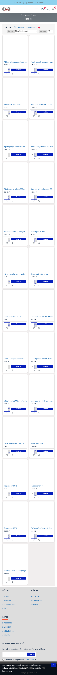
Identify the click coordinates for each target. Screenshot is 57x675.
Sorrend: (10, 31)
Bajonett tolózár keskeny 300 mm (42, 189)
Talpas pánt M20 (10, 528)
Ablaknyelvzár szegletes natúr (42, 62)
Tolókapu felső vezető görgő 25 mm (42, 528)
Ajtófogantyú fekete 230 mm (42, 147)
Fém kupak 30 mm (38, 232)
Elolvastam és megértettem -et (19, 660)
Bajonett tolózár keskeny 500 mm (15, 232)
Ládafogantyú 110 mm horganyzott (42, 401)
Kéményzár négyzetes (39, 274)
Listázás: (43, 31)
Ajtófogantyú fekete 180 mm (42, 104)
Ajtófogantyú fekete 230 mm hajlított (15, 189)
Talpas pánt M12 (10, 486)
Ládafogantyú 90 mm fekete (42, 316)
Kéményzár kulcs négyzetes (15, 274)
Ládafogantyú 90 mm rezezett (42, 359)
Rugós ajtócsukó (37, 443)
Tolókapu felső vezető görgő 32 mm (15, 571)
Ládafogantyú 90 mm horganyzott (15, 359)
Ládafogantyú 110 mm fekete (15, 401)
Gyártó (27, 15)
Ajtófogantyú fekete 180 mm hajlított (15, 147)
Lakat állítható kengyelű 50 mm (15, 443)
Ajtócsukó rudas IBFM (12, 104)
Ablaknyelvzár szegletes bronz (15, 62)
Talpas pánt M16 (37, 486)
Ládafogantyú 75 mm (12, 316)
